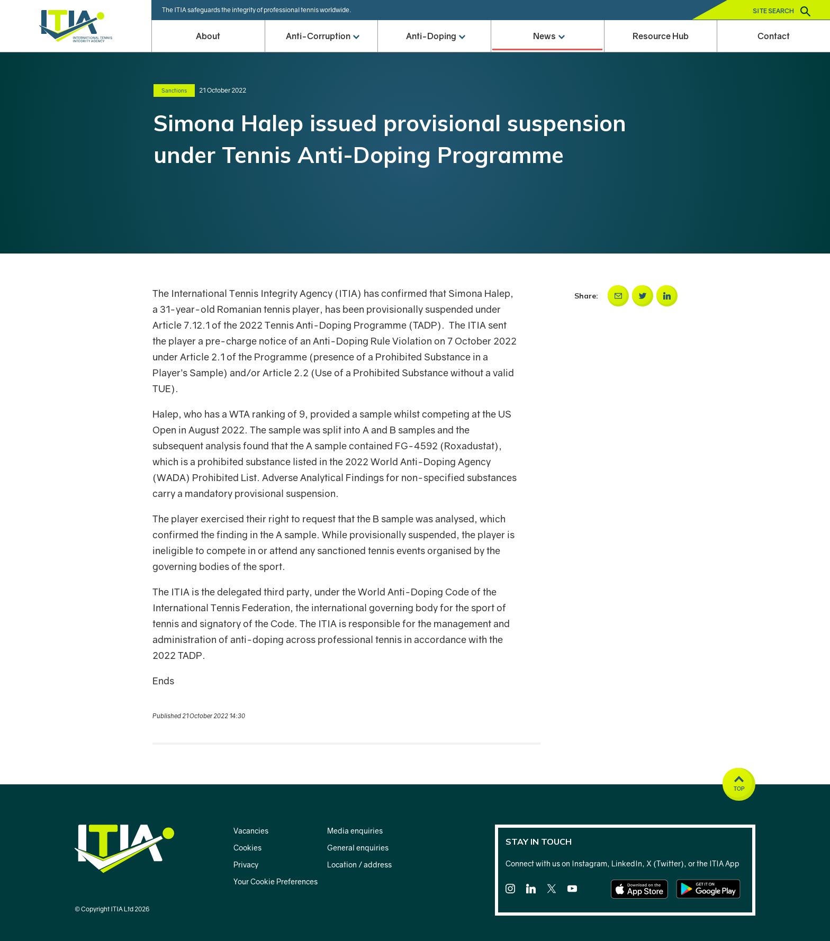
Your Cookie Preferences (275, 881)
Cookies (247, 847)
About (208, 36)
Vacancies (250, 830)
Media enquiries (355, 830)
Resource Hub (661, 36)
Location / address (359, 864)
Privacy (245, 864)
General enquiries (358, 847)
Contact (773, 36)
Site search (781, 11)
